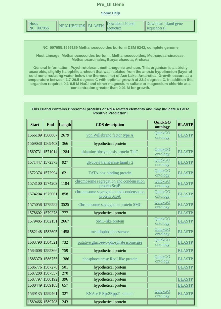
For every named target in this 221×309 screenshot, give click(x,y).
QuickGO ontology (162, 135)
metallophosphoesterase (110, 232)
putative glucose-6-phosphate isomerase (110, 242)
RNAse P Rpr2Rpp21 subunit (110, 293)
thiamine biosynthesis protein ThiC (110, 152)
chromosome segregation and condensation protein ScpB (110, 183)
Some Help (110, 13)
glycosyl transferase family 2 (110, 162)
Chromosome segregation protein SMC (110, 204)
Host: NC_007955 (39, 25)
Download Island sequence (121, 25)
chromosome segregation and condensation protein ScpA (110, 194)
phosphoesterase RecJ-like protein (110, 259)
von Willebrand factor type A (110, 135)
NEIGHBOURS (72, 26)
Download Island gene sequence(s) (165, 25)
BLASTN (96, 26)
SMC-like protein (110, 221)
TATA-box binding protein (110, 173)
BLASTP (185, 135)
